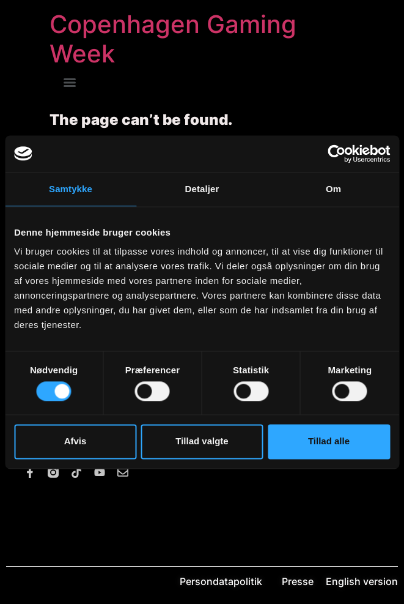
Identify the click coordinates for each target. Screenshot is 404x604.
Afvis (75, 441)
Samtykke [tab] (70, 189)
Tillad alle (329, 441)
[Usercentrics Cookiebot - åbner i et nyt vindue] (336, 153)
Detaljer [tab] (202, 189)
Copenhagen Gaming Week (173, 39)
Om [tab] (333, 189)
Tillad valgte (201, 441)
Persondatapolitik (229, 581)
